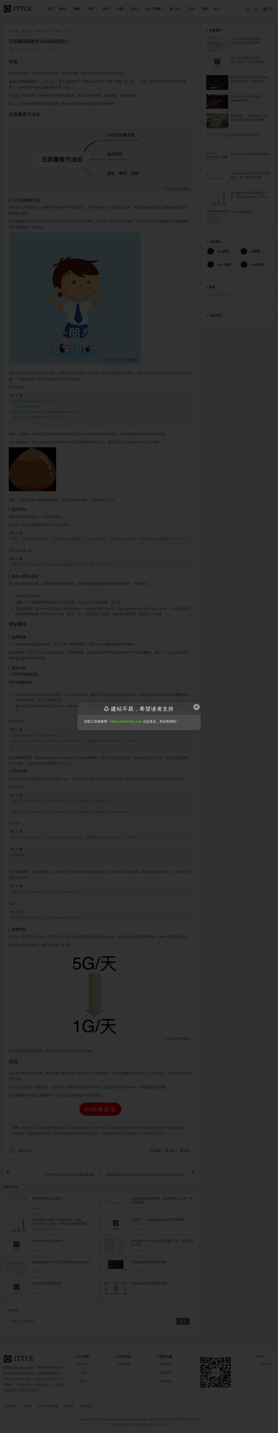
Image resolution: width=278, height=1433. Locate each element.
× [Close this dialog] (196, 707)
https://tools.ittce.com (126, 721)
